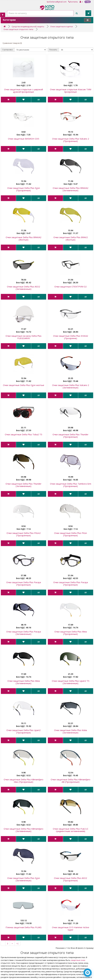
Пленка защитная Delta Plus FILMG (23, 927)
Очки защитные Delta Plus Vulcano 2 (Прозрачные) (70, 139)
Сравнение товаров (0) (12, 43)
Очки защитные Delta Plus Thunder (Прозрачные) (70, 435)
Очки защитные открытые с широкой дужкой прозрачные (23, 90)
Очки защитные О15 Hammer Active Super (70, 928)
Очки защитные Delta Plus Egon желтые (23, 385)
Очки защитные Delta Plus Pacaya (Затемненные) (23, 632)
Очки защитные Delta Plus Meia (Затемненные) (23, 682)
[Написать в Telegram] (87, 973)
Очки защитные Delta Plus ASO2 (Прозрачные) (70, 879)
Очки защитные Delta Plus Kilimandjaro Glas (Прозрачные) (23, 780)
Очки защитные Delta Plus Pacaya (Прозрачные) (23, 583)
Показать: (53, 49)
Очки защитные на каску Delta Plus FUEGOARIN (23, 337)
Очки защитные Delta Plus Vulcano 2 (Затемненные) (70, 386)
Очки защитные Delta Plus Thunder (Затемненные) (23, 485)
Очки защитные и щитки (61, 26)
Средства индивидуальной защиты (28, 26)
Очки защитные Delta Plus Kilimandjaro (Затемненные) (23, 830)
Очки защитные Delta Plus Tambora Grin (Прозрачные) (70, 485)
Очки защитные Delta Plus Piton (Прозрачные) (70, 534)
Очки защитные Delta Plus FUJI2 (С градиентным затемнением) (70, 830)
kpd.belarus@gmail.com (57, 2)
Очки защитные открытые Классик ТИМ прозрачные (70, 90)
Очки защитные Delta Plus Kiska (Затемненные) (70, 731)
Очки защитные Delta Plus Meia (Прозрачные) (70, 632)
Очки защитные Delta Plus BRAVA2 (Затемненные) (70, 189)
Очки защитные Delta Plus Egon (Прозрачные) (23, 189)
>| (17, 943)
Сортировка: (7, 49)
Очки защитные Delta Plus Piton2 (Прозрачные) (24, 534)
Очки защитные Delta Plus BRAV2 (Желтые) (70, 238)
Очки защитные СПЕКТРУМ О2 (70, 286)
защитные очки (78, 960)
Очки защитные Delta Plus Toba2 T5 (23, 434)
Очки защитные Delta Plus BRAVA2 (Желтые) (23, 238)
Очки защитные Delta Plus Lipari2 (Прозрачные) (23, 731)
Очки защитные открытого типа (18, 29)
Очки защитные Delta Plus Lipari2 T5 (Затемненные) (70, 682)
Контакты (73, 2)
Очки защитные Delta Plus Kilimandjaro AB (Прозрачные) (70, 780)
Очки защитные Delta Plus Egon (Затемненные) (23, 879)
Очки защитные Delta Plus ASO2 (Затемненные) (23, 287)
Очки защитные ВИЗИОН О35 (23, 138)
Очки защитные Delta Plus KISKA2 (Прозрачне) (70, 337)
